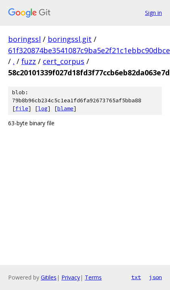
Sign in (153, 13)
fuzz (28, 61)
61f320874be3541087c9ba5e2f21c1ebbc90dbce (89, 50)
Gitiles (49, 277)
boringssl (24, 39)
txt (136, 277)
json (155, 277)
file (21, 108)
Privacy (70, 277)
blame (65, 108)
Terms (93, 277)
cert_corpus (63, 61)
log (43, 108)
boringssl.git (70, 39)
